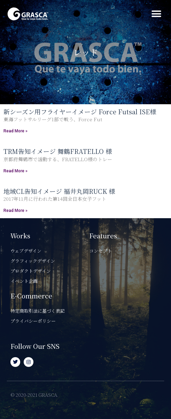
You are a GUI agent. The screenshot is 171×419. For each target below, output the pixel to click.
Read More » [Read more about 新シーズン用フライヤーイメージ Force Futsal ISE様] (15, 131)
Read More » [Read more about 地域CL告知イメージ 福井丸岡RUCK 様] (15, 210)
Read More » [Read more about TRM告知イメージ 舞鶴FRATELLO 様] (15, 171)
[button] (156, 14)
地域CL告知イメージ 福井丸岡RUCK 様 (59, 191)
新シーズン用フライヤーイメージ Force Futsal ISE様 (79, 111)
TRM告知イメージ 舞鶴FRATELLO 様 (57, 151)
